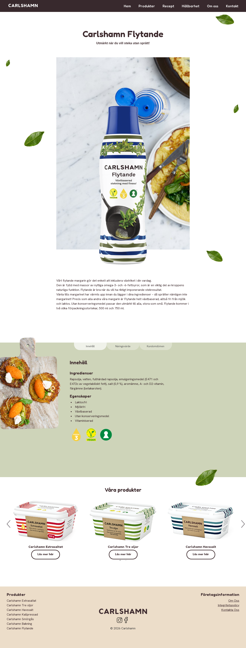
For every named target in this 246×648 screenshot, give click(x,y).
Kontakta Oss (230, 610)
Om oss (212, 6)
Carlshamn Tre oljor (123, 547)
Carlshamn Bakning (19, 624)
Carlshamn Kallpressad (22, 614)
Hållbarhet (190, 6)
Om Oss (233, 601)
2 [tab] (126, 560)
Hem (127, 6)
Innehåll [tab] (90, 346)
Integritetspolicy (228, 605)
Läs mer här (45, 554)
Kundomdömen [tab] (155, 346)
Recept (168, 6)
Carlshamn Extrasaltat (45, 547)
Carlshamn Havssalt (201, 547)
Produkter (147, 6)
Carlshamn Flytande (20, 628)
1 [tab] (120, 560)
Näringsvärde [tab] (122, 346)
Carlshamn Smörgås (20, 619)
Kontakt (232, 6)
